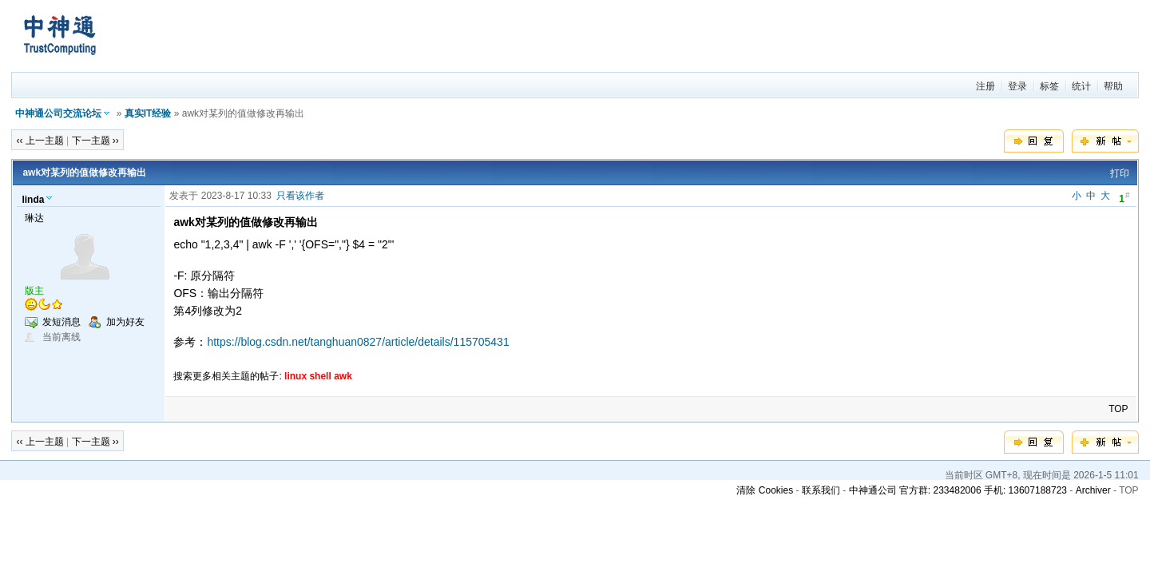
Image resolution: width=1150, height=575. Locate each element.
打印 (1119, 173)
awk (343, 376)
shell (320, 376)
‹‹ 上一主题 (39, 140)
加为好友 (125, 321)
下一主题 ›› (95, 140)
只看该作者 (300, 195)
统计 (1081, 86)
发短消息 (61, 321)
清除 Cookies (764, 490)
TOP (1118, 408)
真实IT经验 (148, 113)
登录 (1017, 86)
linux (295, 376)
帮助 (1113, 86)
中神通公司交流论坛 (58, 113)
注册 (985, 86)
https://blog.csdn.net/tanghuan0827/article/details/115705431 (358, 341)
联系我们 (821, 490)
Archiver (1093, 490)
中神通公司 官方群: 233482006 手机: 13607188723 (958, 490)
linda (33, 199)
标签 (1049, 86)
